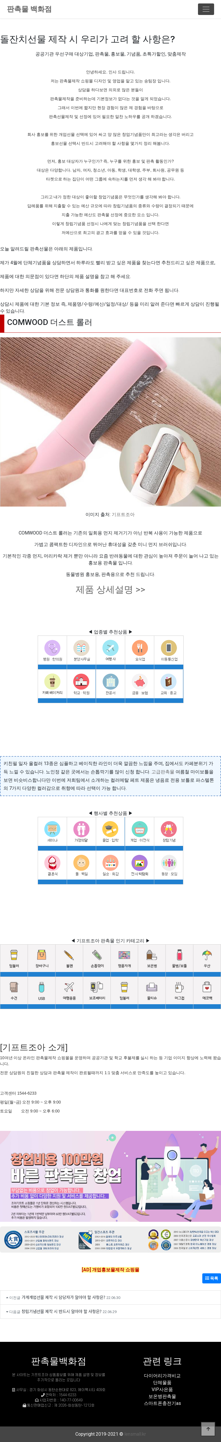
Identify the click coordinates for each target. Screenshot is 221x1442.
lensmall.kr (135, 1434)
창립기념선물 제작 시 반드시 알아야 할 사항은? (62, 1311)
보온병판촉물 (162, 1396)
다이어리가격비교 (162, 1375)
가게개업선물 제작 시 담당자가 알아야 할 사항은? (63, 1297)
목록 (211, 1278)
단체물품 (162, 1382)
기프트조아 (123, 514)
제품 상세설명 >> (110, 589)
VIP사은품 (162, 1389)
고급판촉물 (162, 772)
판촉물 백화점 (29, 9)
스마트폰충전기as (162, 1403)
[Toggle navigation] (206, 9)
